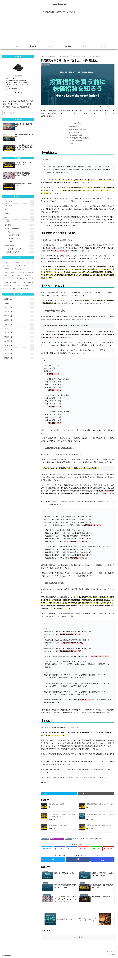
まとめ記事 (19, 201)
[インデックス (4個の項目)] (26, 265)
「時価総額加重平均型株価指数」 (79, 138)
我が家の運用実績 (20, 229)
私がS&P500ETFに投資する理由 (58, 825)
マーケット (22, 238)
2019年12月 (19, 328)
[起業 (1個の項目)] (29, 285)
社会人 (20, 221)
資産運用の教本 (21, 235)
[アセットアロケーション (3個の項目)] (24, 269)
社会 (19, 217)
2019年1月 (19, 358)
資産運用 (68, 839)
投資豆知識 (45, 839)
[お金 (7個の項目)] (7, 262)
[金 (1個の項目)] (16, 288)
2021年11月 (19, 303)
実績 (21, 232)
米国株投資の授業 (20, 252)
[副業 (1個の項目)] (7, 288)
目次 (75, 123)
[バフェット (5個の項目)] (10, 265)
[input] (18, 113)
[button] (32, 113)
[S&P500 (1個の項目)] (7, 282)
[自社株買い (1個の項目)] (9, 285)
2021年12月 (19, 299)
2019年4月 (19, 345)
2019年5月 (19, 341)
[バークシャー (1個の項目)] (27, 288)
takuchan (18, 76)
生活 (19, 210)
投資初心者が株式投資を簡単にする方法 (98, 825)
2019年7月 (19, 333)
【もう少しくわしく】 (74, 132)
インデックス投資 (88, 839)
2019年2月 (19, 354)
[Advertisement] (59, 28)
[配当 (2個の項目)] (7, 275)
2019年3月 (19, 349)
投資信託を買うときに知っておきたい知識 (99, 804)
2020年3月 (19, 316)
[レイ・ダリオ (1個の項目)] (11, 278)
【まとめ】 (70, 144)
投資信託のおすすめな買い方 (57, 804)
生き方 (20, 213)
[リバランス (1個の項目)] (26, 278)
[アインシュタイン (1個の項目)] (27, 282)
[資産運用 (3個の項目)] (8, 269)
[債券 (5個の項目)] (29, 262)
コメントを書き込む (77, 938)
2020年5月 (19, 307)
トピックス (19, 205)
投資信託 (99, 839)
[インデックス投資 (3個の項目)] (10, 272)
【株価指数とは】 (72, 127)
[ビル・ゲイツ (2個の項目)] (17, 275)
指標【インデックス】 (57, 839)
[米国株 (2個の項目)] (29, 272)
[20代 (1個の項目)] (20, 285)
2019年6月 (19, 337)
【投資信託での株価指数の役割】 (77, 130)
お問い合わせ (111, 952)
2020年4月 (19, 312)
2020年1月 (19, 324)
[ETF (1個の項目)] (15, 282)
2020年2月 (19, 320)
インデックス (77, 839)
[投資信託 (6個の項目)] (18, 262)
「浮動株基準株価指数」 (76, 141)
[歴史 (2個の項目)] (21, 272)
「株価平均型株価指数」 (76, 135)
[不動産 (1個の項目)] (29, 275)
